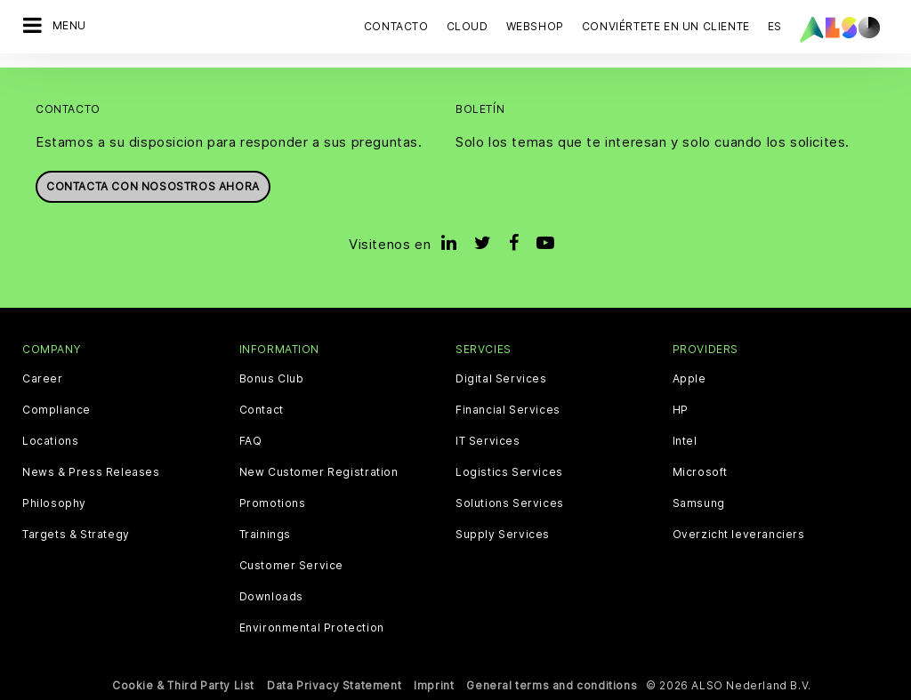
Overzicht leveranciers (739, 534)
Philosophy (54, 503)
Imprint (434, 685)
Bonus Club (271, 379)
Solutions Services (510, 503)
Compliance (56, 410)
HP (681, 410)
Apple (689, 379)
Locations (50, 441)
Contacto (396, 26)
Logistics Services (509, 472)
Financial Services (508, 410)
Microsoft (700, 472)
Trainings (265, 534)
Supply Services (503, 534)
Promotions (272, 503)
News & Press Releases (91, 472)
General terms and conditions (551, 685)
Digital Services (501, 379)
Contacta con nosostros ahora (153, 186)
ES (775, 26)
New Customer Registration (319, 472)
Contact (261, 410)
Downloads (271, 597)
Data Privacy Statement (334, 685)
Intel (685, 441)
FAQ (250, 441)
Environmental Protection (311, 628)
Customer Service (291, 565)
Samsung (699, 503)
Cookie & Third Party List (183, 685)
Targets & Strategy (76, 534)
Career (42, 379)
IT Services (488, 441)
